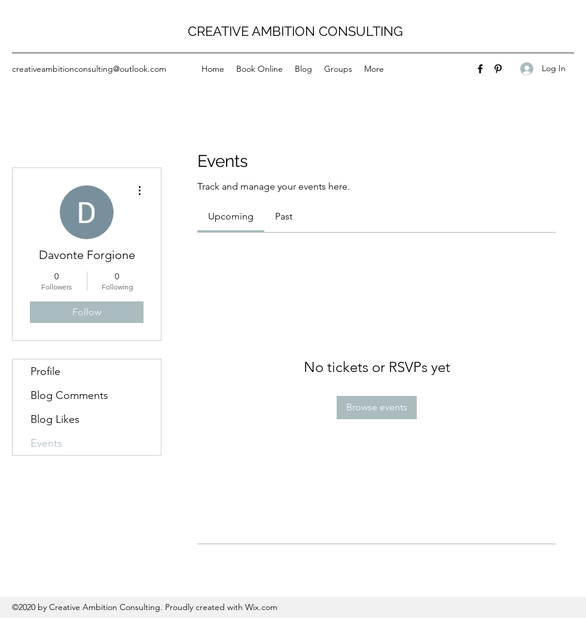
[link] (231, 216)
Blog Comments (69, 395)
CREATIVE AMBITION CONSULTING (295, 31)
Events (46, 443)
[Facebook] (480, 69)
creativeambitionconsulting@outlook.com (89, 68)
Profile (45, 371)
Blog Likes (55, 419)
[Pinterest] (498, 69)
